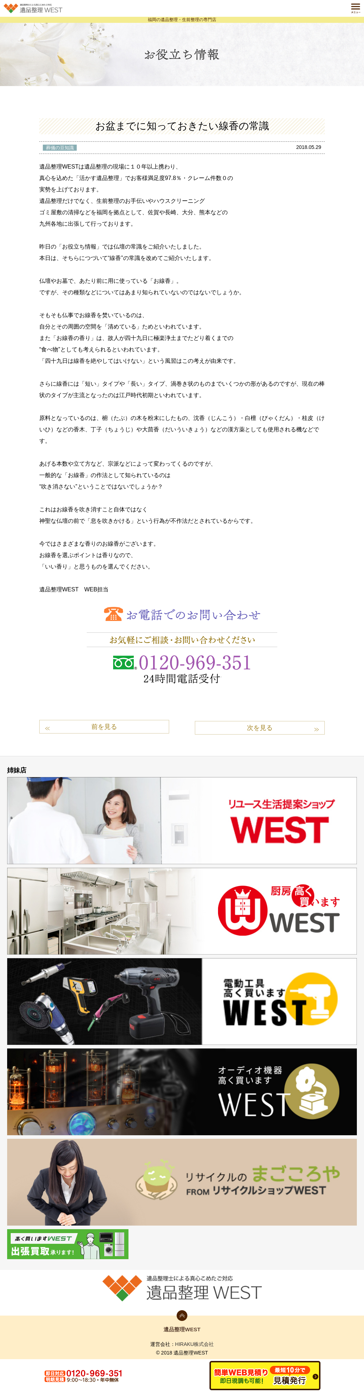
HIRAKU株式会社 (194, 1342)
